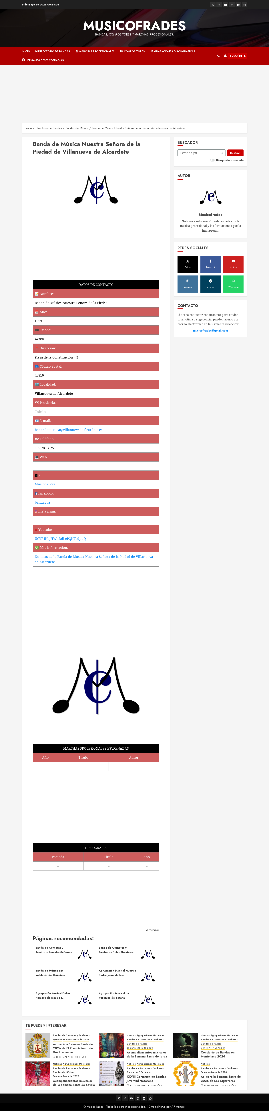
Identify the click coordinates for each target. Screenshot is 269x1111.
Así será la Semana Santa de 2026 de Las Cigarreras (221, 1079)
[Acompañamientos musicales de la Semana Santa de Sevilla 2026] (37, 1073)
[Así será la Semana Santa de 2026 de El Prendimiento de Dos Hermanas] (37, 1045)
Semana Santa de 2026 (76, 1039)
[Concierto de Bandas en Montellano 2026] (185, 1045)
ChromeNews (157, 1107)
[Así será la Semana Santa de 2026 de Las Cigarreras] (185, 1073)
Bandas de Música (137, 1043)
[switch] (212, 160)
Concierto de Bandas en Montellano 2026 (217, 1054)
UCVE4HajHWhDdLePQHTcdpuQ (60, 538)
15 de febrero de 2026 (143, 1085)
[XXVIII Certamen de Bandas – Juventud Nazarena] (111, 1073)
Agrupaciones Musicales (150, 1035)
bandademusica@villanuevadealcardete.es (69, 430)
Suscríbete (234, 56)
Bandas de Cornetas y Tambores (71, 1035)
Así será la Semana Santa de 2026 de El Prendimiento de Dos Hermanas (73, 1048)
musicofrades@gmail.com (210, 330)
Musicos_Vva (45, 484)
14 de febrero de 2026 (217, 1085)
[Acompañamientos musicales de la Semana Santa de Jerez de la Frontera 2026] (111, 1045)
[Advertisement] (134, 92)
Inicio (26, 51)
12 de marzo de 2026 (68, 1057)
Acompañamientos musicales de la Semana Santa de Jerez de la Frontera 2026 (147, 1056)
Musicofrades (134, 25)
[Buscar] (235, 152)
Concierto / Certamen (213, 1047)
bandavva (42, 502)
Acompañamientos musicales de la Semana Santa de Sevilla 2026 (74, 1085)
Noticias (57, 1039)
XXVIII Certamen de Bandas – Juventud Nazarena (148, 1079)
